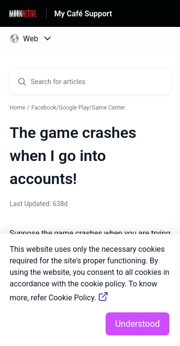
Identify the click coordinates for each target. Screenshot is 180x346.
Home (17, 107)
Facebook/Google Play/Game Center (78, 107)
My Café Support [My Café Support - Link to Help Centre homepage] (83, 13)
